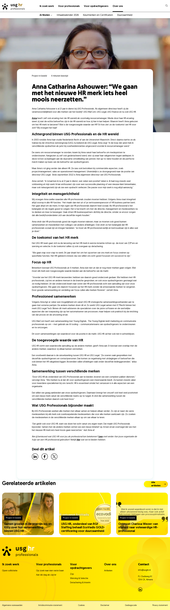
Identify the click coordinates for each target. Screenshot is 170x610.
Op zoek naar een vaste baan (50, 571)
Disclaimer (105, 605)
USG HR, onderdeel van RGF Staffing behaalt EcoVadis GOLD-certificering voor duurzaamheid (83, 528)
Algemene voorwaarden (12, 605)
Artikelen (45, 15)
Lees (100, 437)
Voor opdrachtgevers (96, 6)
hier (78, 440)
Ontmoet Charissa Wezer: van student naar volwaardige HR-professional (138, 528)
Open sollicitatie (9, 571)
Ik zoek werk (47, 6)
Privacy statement (160, 605)
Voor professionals (69, 6)
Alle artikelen (155, 484)
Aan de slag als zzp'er (46, 575)
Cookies (81, 605)
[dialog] (166, 5)
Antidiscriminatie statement (50, 605)
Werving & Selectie (79, 578)
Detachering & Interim (80, 583)
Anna (34, 118)
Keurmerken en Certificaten (98, 15)
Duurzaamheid (124, 15)
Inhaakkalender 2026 (68, 15)
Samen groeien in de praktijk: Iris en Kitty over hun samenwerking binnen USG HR (28, 528)
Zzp (72, 574)
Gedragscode (131, 605)
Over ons (118, 6)
